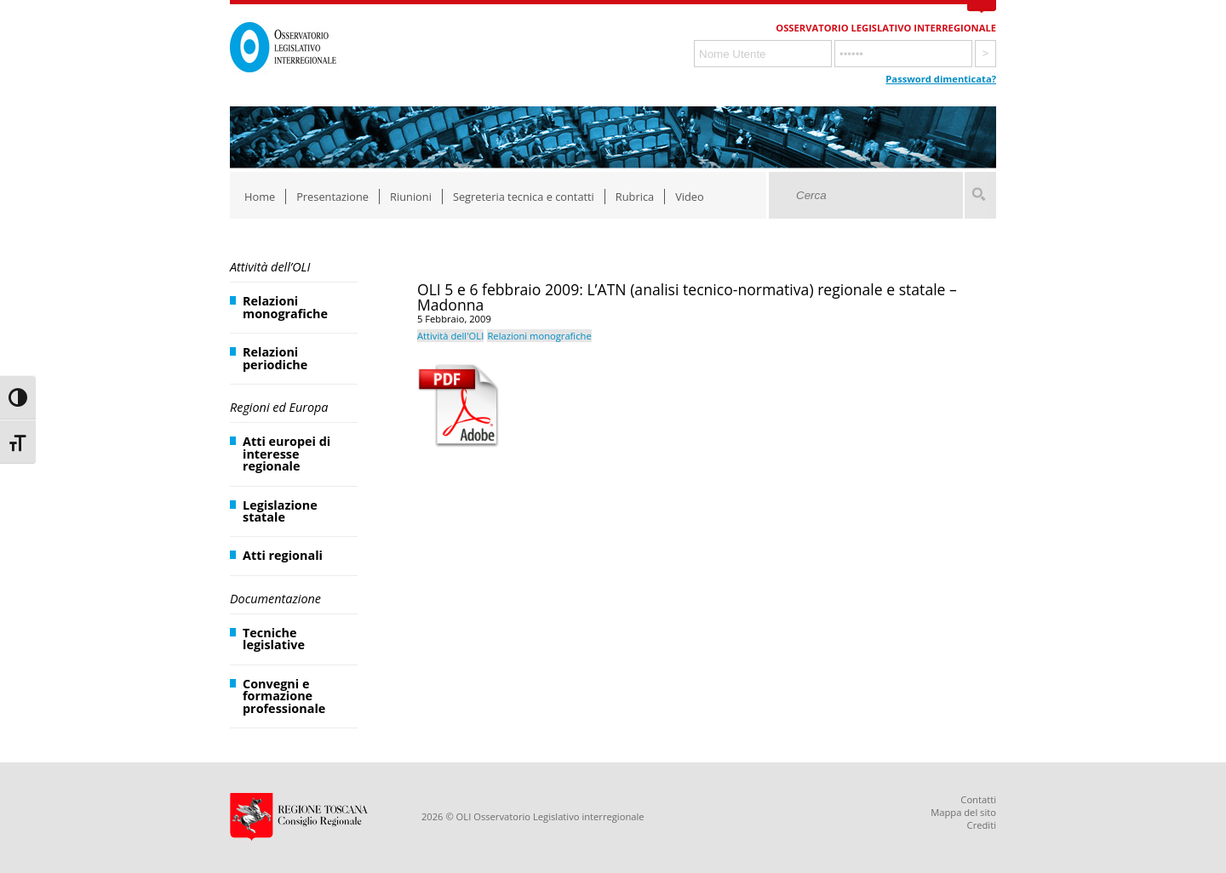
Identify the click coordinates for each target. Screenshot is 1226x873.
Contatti (978, 799)
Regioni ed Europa (279, 407)
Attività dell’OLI (270, 267)
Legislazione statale (280, 511)
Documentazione (275, 599)
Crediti (981, 825)
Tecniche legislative (274, 639)
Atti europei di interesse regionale (286, 453)
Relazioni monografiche (285, 307)
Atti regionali (283, 555)
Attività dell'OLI (450, 335)
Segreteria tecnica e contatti (523, 196)
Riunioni (411, 196)
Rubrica (635, 196)
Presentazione (332, 196)
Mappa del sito (963, 812)
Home (259, 196)
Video (689, 196)
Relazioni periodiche (275, 358)
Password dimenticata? (940, 78)
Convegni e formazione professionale (284, 696)
